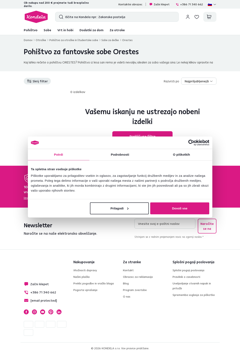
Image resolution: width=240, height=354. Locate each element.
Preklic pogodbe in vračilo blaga (93, 283)
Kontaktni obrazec (130, 4)
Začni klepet (159, 4)
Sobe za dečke (110, 40)
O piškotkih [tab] (181, 154)
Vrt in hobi (65, 30)
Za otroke (117, 30)
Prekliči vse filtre (143, 136)
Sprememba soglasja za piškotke (194, 295)
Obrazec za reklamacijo (138, 277)
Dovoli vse (179, 208)
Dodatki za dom (92, 30)
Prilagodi (119, 208)
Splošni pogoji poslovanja (188, 270)
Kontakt (128, 270)
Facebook (26, 311)
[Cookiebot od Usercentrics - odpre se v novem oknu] (191, 143)
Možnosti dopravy (85, 270)
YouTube (42, 311)
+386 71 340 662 (189, 4)
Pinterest (50, 311)
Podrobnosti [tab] (120, 154)
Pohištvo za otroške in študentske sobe (73, 40)
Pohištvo (31, 30)
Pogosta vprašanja (85, 290)
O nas (126, 296)
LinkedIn (59, 311)
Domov (28, 40)
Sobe (47, 30)
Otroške (41, 40)
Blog (126, 283)
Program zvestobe (135, 290)
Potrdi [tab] (58, 154)
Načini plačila (81, 277)
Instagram (34, 311)
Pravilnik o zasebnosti (186, 277)
